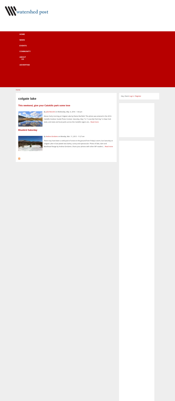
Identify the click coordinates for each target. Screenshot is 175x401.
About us (91, 36)
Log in (131, 50)
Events (56, 36)
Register (138, 50)
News (42, 36)
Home (29, 36)
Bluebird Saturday (27, 84)
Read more (95, 76)
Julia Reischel (50, 65)
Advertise (109, 36)
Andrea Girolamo (52, 90)
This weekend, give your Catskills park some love (44, 59)
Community (73, 36)
